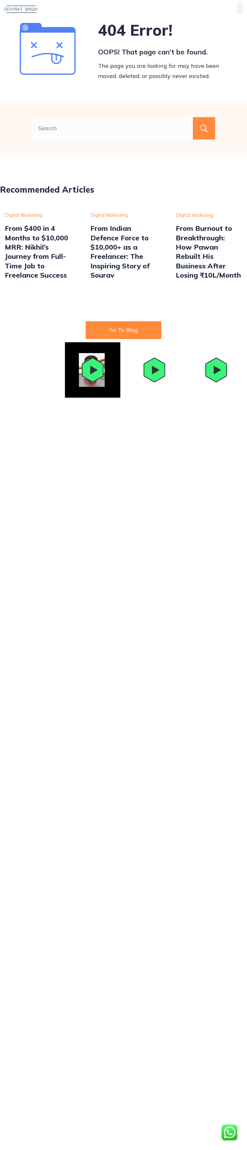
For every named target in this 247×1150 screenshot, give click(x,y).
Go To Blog (123, 330)
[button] (240, 8)
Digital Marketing (23, 215)
